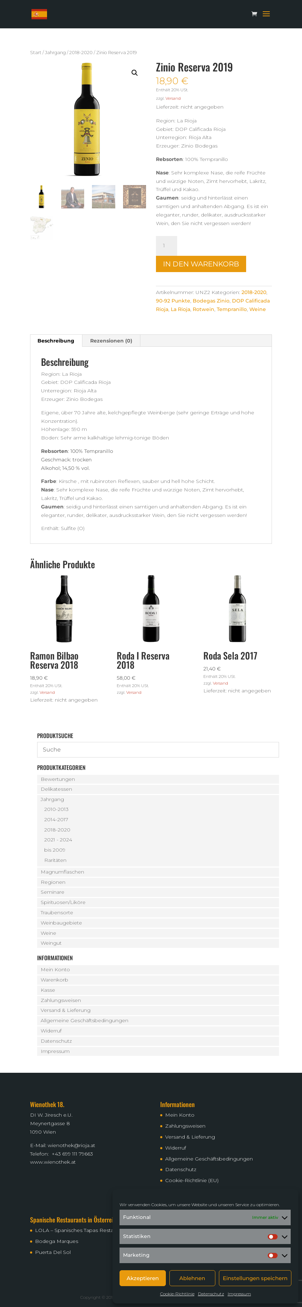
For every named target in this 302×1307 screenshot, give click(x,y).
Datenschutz (211, 1293)
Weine (257, 309)
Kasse (48, 990)
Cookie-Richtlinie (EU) (192, 1180)
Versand (173, 98)
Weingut (51, 943)
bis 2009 (54, 850)
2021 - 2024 (58, 839)
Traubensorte (57, 912)
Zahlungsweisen (61, 1000)
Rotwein (203, 309)
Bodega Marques (56, 1241)
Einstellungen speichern (255, 1278)
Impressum (239, 1293)
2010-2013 (56, 809)
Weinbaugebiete (61, 923)
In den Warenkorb (201, 264)
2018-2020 (81, 52)
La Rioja (180, 309)
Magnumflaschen (62, 872)
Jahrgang (55, 52)
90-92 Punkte (173, 301)
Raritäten (55, 860)
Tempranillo (232, 309)
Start (35, 52)
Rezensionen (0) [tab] (111, 341)
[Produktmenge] (166, 246)
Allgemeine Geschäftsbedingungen (84, 1020)
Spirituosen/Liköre (63, 902)
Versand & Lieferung (66, 1010)
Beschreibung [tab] (55, 341)
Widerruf (51, 1030)
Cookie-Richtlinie (177, 1293)
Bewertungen (58, 779)
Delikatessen (56, 789)
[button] (134, 73)
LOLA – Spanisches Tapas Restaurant (80, 1230)
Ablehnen (192, 1278)
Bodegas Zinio (211, 301)
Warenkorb (54, 980)
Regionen (53, 882)
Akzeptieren (143, 1278)
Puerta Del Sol (53, 1252)
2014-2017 (56, 819)
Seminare (52, 892)
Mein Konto (55, 969)
